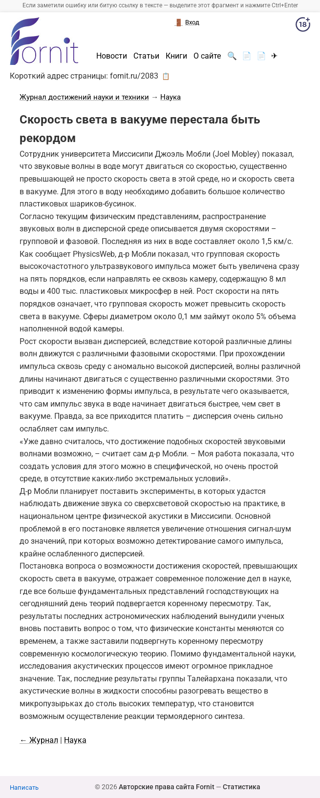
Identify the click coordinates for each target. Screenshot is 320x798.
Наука (170, 97)
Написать (24, 787)
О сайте (207, 56)
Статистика (241, 787)
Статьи (146, 56)
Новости (111, 56)
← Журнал (39, 740)
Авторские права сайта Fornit (166, 787)
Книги (176, 56)
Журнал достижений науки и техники (84, 97)
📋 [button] (166, 76)
